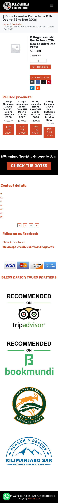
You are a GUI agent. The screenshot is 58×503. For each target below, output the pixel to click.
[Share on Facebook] (38, 82)
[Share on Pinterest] (49, 82)
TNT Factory (34, 498)
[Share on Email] (32, 82)
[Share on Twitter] (43, 82)
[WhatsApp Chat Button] (6, 496)
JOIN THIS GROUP (40, 67)
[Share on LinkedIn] (32, 88)
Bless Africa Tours (13, 242)
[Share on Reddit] (38, 88)
